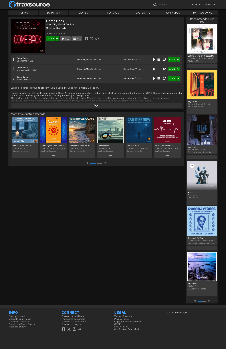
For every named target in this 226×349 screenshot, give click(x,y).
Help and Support (18, 326)
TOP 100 (23, 12)
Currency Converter (19, 321)
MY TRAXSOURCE (202, 12)
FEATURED (113, 12)
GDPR (117, 324)
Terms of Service (123, 316)
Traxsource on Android (73, 319)
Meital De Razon (67, 24)
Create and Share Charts (22, 324)
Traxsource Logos (71, 324)
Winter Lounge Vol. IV (22, 146)
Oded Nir (51, 24)
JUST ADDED (173, 12)
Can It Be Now (133, 146)
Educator (192, 147)
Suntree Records (56, 28)
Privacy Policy (121, 319)
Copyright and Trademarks (128, 321)
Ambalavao (193, 283)
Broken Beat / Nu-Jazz (133, 59)
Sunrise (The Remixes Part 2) (53, 146)
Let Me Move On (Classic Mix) (201, 56)
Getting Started (17, 316)
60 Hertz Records (196, 107)
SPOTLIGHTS (143, 12)
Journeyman (103, 146)
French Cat (193, 192)
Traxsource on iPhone (72, 316)
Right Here (193, 101)
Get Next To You (195, 238)
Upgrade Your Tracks (20, 319)
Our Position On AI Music (127, 329)
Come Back (22, 58)
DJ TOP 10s (53, 12)
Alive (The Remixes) (164, 146)
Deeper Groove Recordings (200, 152)
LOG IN (196, 4)
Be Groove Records (197, 289)
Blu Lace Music (195, 61)
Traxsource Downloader (74, 321)
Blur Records (194, 198)
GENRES (83, 12)
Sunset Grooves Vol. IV (79, 146)
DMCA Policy (121, 326)
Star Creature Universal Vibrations (202, 243)
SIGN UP (210, 4)
